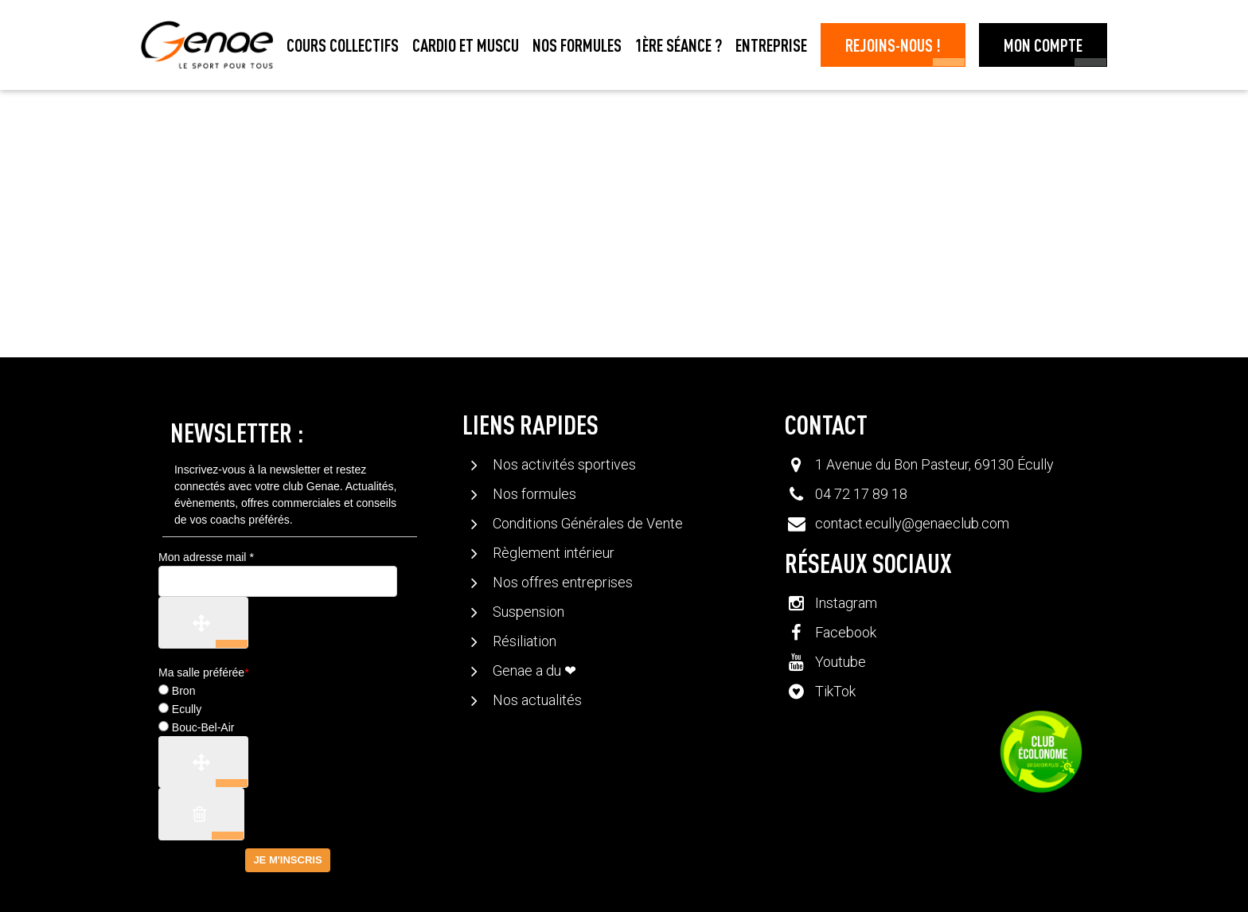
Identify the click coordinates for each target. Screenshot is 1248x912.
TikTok (820, 691)
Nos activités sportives (548, 464)
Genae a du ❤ (518, 670)
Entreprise (771, 44)
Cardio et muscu (465, 44)
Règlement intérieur (538, 552)
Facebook (830, 632)
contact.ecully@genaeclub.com (912, 523)
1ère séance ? (678, 44)
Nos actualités (521, 700)
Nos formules (577, 44)
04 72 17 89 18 (861, 493)
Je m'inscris (287, 860)
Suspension (513, 611)
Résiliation (509, 641)
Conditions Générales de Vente (572, 523)
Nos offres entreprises (547, 582)
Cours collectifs (343, 44)
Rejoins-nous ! (893, 44)
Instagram (830, 602)
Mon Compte (1043, 44)
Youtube (825, 661)
